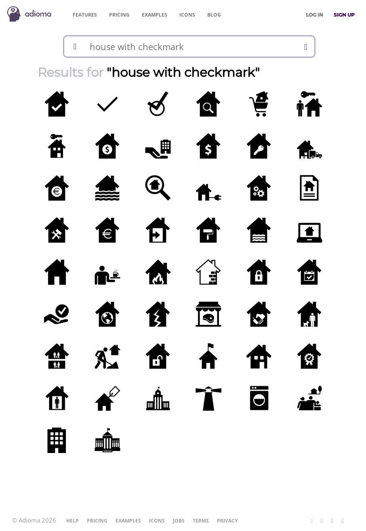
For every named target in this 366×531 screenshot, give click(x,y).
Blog (214, 14)
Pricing (119, 14)
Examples (154, 14)
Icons (187, 14)
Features (85, 14)
